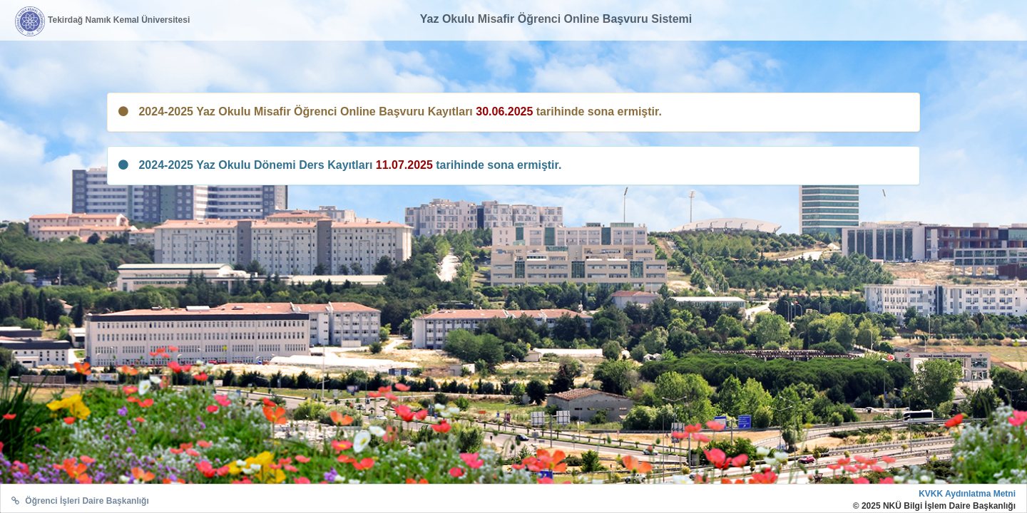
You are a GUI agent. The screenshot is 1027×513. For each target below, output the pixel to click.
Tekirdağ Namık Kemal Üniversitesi (119, 20)
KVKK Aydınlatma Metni (967, 494)
